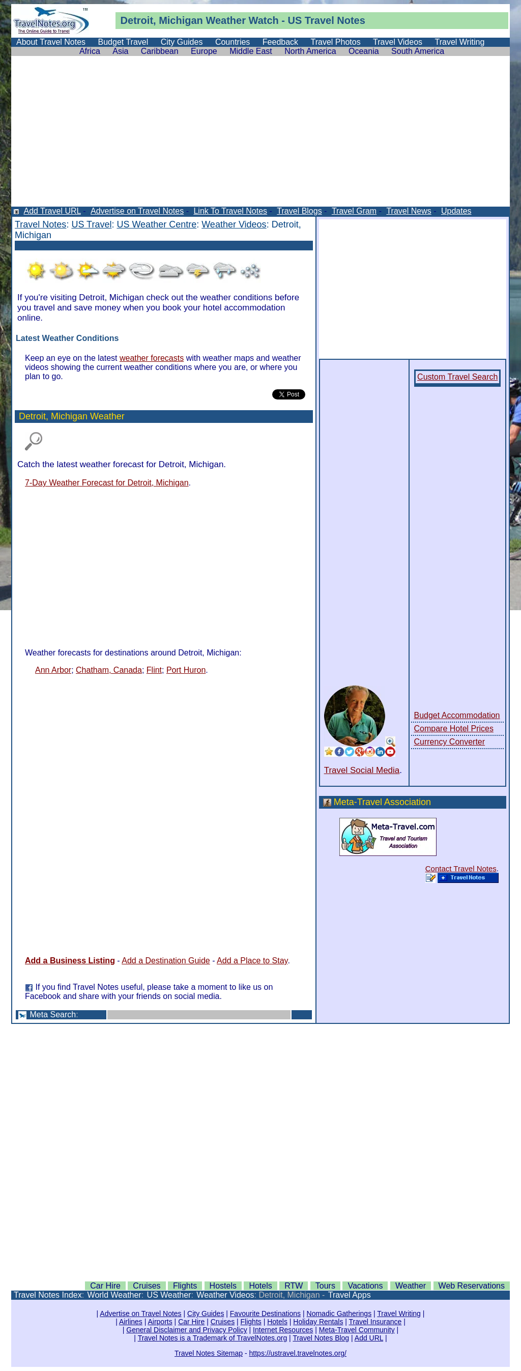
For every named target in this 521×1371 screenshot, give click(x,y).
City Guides (182, 42)
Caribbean (160, 51)
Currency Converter (449, 741)
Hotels (260, 1285)
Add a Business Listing (70, 960)
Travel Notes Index (48, 1295)
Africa (89, 51)
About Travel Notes (50, 42)
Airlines (130, 1322)
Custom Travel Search (457, 377)
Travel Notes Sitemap (209, 1353)
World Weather (114, 1295)
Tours (325, 1285)
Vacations (365, 1285)
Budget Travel (123, 42)
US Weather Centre (156, 224)
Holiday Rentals (318, 1322)
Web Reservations (472, 1285)
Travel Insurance (375, 1322)
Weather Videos (233, 224)
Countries (232, 42)
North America (310, 51)
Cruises (146, 1285)
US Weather (169, 1295)
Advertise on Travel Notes (137, 211)
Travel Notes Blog (321, 1338)
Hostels (223, 1285)
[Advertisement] (260, 135)
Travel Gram (354, 211)
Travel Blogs (299, 211)
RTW (293, 1285)
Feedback (280, 42)
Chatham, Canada (109, 670)
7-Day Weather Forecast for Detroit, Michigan (107, 482)
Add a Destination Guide (166, 960)
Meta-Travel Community (357, 1330)
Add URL (369, 1338)
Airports (160, 1322)
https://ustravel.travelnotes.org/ (297, 1353)
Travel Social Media (362, 770)
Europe (204, 51)
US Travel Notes (326, 20)
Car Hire (105, 1285)
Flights (185, 1285)
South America (417, 51)
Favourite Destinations (265, 1313)
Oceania (364, 51)
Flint (154, 670)
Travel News (408, 211)
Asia (120, 51)
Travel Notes (40, 224)
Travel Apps (349, 1295)
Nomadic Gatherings (339, 1313)
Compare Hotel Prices (454, 728)
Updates (456, 211)
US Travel (91, 224)
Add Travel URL (51, 211)
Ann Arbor (53, 670)
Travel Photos (336, 42)
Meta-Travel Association (382, 802)
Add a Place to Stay (252, 960)
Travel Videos (397, 42)
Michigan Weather (88, 416)
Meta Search (53, 1014)
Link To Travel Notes (230, 211)
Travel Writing (460, 42)
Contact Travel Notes (461, 868)
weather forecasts (152, 358)
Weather (226, 20)
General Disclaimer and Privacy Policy (186, 1330)
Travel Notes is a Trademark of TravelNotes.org (212, 1338)
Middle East (250, 51)
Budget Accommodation (457, 715)
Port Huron (186, 670)
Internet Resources (283, 1330)
